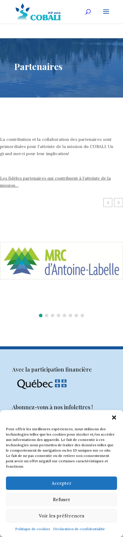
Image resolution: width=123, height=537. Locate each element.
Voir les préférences (61, 516)
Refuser (61, 499)
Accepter (62, 483)
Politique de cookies (32, 529)
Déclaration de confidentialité (79, 529)
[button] (114, 417)
